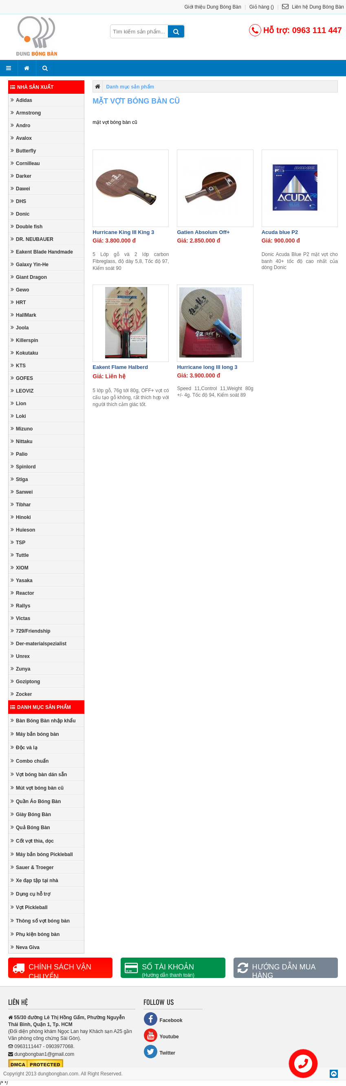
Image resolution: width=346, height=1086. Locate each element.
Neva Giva (25, 947)
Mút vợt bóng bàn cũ (37, 788)
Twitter (159, 1051)
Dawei (20, 188)
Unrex (20, 656)
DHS (18, 201)
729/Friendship (31, 631)
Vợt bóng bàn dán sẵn (39, 774)
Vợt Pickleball (29, 907)
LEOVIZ (22, 391)
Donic (20, 214)
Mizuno (22, 429)
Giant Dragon (29, 277)
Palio (19, 454)
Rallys (20, 606)
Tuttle (20, 555)
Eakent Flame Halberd (120, 367)
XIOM (20, 568)
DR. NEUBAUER (32, 239)
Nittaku (22, 441)
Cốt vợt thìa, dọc (32, 841)
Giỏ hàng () (261, 7)
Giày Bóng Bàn (31, 814)
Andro (20, 125)
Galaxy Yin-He (29, 264)
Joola (20, 327)
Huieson (23, 530)
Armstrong (26, 113)
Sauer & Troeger (32, 867)
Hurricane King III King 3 (123, 232)
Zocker (21, 694)
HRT (18, 302)
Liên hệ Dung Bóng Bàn (313, 7)
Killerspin (24, 340)
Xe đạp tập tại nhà (34, 880)
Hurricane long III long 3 (207, 367)
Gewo (20, 290)
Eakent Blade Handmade (42, 252)
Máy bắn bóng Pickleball (42, 854)
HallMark (23, 315)
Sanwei (22, 492)
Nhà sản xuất (31, 87)
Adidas (21, 100)
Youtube (161, 1035)
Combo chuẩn (29, 761)
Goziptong (25, 681)
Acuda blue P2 (280, 232)
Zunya (20, 669)
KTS (18, 365)
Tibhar (21, 504)
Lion (18, 403)
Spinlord (23, 467)
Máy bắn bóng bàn (35, 734)
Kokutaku (24, 353)
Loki (18, 416)
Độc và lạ (24, 747)
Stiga (19, 479)
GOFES (22, 378)
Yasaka (22, 580)
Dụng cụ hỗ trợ (30, 894)
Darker (21, 176)
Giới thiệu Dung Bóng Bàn (213, 7)
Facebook (163, 1019)
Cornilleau (25, 163)
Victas (20, 618)
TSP (18, 542)
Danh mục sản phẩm (40, 707)
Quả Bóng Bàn (30, 827)
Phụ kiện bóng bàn (35, 934)
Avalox (21, 138)
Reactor (22, 593)
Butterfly (23, 151)
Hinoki (21, 517)
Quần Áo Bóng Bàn (36, 801)
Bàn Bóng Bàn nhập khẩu (43, 720)
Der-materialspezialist (38, 643)
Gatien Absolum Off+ (203, 232)
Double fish (26, 226)
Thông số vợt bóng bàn (40, 921)
